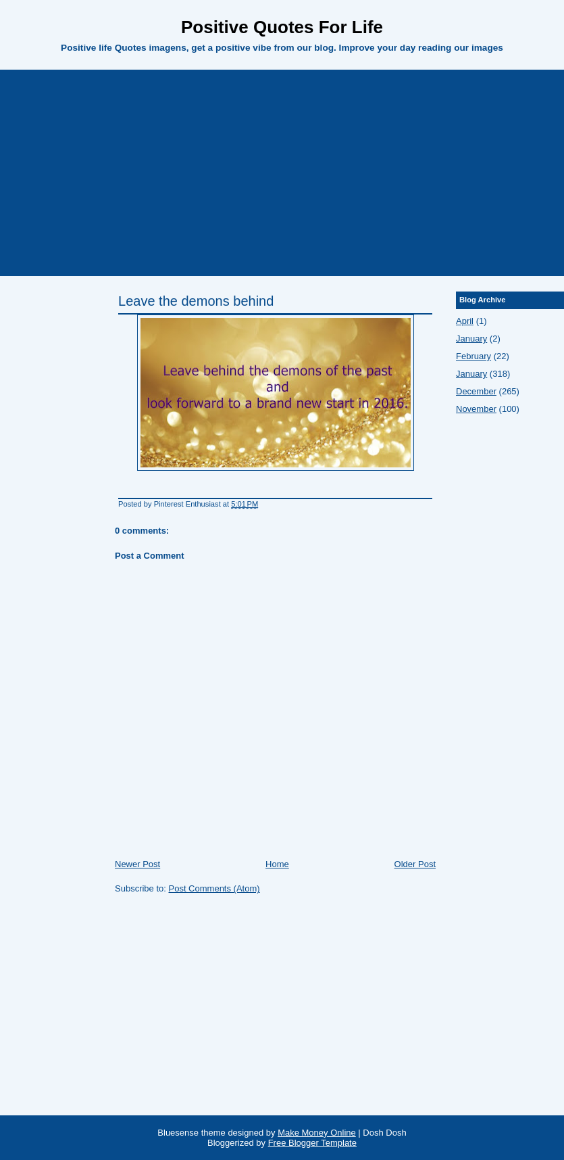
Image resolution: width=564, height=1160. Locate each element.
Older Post (415, 864)
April (464, 321)
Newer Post (137, 864)
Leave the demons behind (196, 301)
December (476, 391)
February (473, 356)
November (476, 409)
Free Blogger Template (312, 1143)
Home (277, 864)
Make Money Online (317, 1133)
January (471, 338)
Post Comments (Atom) (214, 888)
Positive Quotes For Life (282, 27)
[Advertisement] (282, 171)
